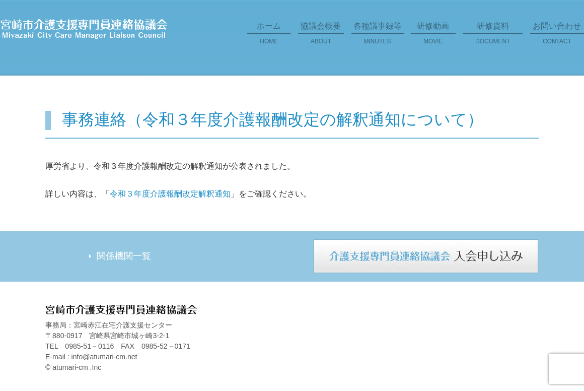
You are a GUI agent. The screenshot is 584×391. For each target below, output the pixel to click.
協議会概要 (321, 37)
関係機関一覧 (124, 256)
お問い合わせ (557, 37)
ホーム (268, 37)
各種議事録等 (377, 37)
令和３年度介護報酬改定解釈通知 (170, 193)
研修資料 (493, 37)
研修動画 (433, 37)
